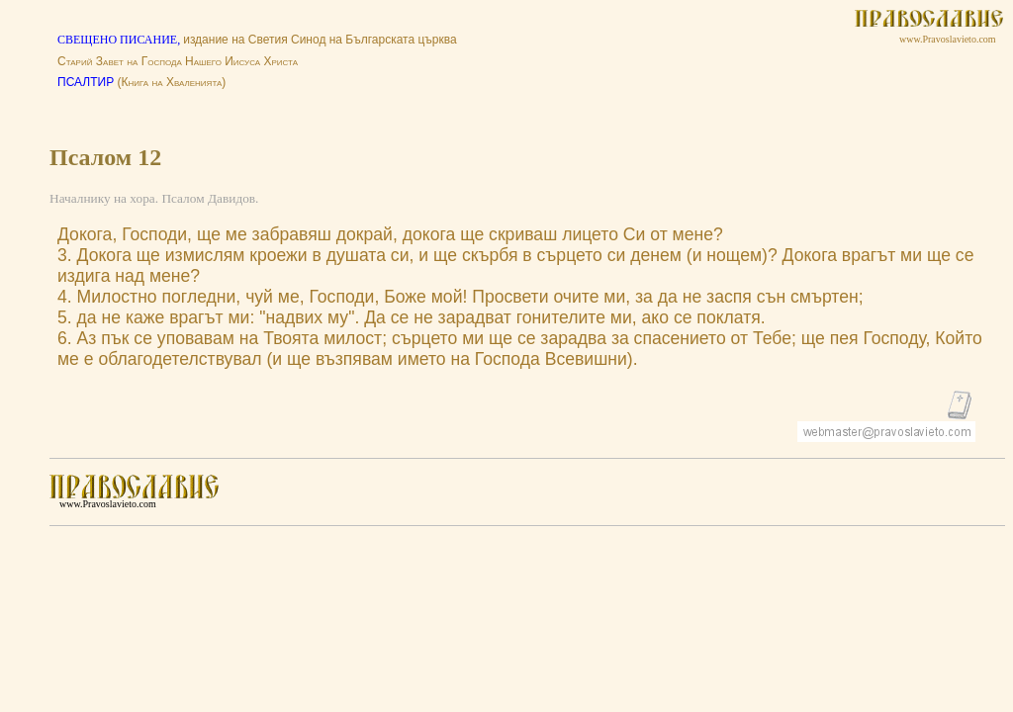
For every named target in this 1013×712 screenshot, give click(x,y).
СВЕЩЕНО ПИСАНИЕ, (120, 39)
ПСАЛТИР (85, 82)
